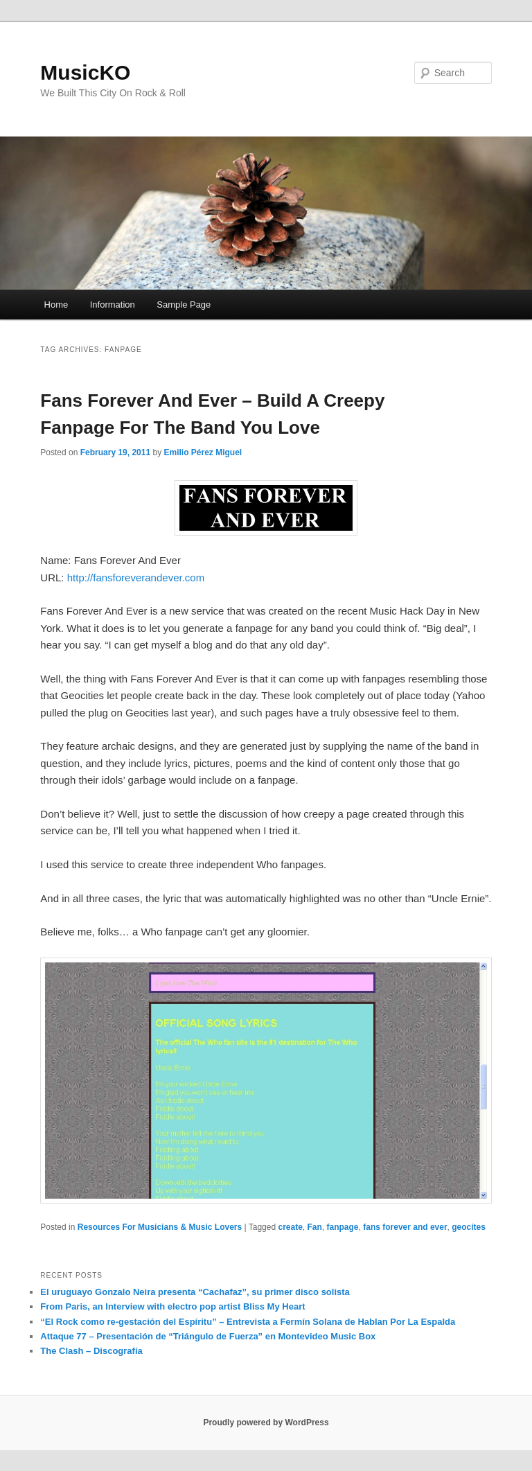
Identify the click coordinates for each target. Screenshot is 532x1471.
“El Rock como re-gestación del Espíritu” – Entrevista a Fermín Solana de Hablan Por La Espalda (247, 1321)
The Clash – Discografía (91, 1351)
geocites (469, 1227)
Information (112, 304)
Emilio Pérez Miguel (203, 452)
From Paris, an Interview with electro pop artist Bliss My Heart (172, 1306)
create (290, 1227)
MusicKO (85, 72)
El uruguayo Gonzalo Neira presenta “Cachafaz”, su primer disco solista (194, 1292)
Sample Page (184, 304)
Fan (315, 1227)
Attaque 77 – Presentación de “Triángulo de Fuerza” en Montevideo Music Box (207, 1336)
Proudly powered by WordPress (265, 1422)
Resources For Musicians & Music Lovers (160, 1227)
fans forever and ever (405, 1227)
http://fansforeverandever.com (135, 577)
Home (56, 304)
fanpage (343, 1227)
